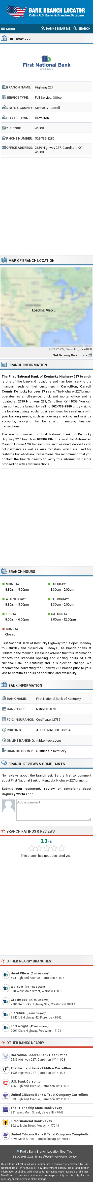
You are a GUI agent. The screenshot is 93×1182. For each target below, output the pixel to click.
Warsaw (17, 986)
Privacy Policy (59, 1156)
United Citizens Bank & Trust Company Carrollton (49, 1095)
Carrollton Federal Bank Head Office (39, 1055)
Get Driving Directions (70, 355)
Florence (18, 1013)
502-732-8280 (44, 138)
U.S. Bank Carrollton (26, 1081)
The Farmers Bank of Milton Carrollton (41, 1068)
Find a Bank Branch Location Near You (46, 1151)
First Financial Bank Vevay (31, 1121)
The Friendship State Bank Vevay (36, 1108)
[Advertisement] (46, 205)
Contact (73, 1156)
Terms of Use (42, 1156)
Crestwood (19, 1000)
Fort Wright (19, 1026)
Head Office (20, 973)
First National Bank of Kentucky (58, 699)
